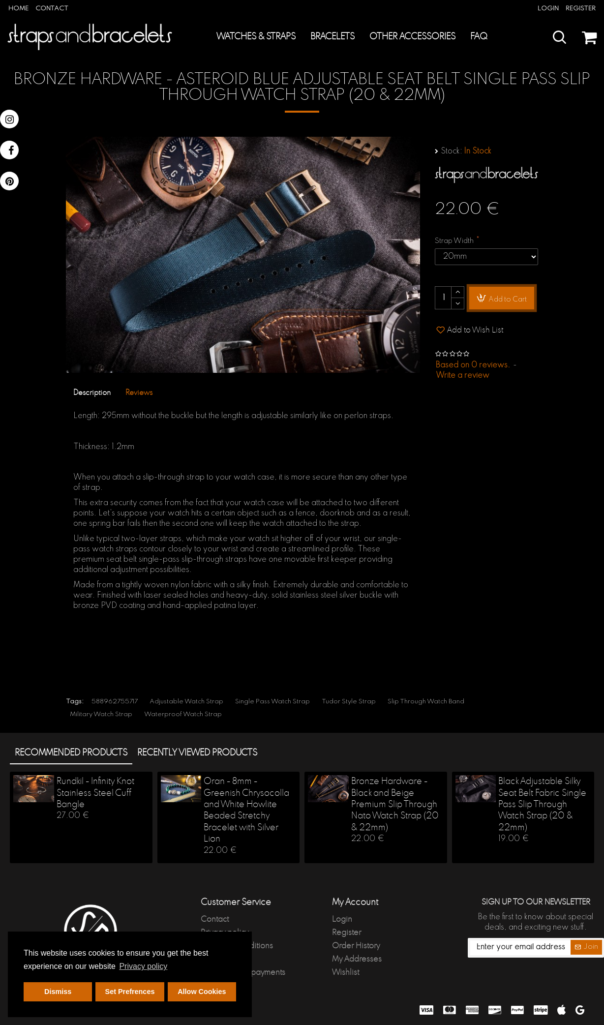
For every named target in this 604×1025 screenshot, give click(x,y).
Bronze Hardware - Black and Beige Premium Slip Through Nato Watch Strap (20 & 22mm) (395, 804)
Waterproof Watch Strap (183, 714)
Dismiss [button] (57, 991)
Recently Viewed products (197, 753)
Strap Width (454, 241)
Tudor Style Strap (349, 701)
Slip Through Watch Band (426, 701)
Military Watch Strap (101, 714)
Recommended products (71, 753)
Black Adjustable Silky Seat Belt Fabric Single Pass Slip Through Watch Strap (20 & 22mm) (542, 804)
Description (92, 392)
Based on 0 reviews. (473, 365)
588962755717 (114, 701)
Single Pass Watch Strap (272, 701)
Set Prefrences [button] (130, 991)
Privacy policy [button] (143, 966)
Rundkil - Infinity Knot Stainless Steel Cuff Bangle (95, 793)
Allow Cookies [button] (202, 991)
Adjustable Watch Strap (186, 701)
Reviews (138, 392)
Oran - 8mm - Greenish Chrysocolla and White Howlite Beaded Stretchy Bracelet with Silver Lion (246, 810)
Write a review (462, 376)
